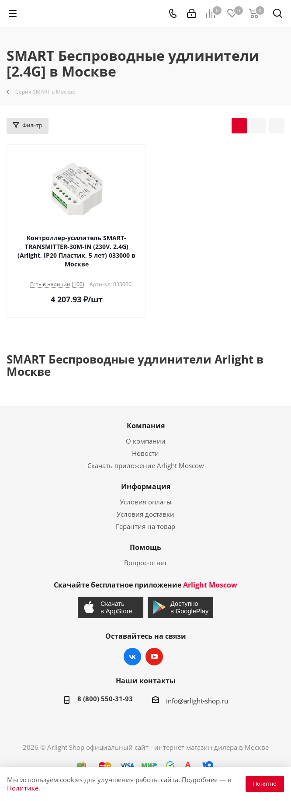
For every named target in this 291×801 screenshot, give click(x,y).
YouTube (154, 656)
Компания (146, 425)
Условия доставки (145, 514)
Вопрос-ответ (145, 562)
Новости (145, 453)
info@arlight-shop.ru (197, 700)
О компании (146, 441)
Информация (145, 486)
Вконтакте (132, 656)
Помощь (145, 547)
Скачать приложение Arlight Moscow (145, 465)
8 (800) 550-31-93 (105, 698)
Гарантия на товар (145, 526)
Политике (22, 788)
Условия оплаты (146, 501)
